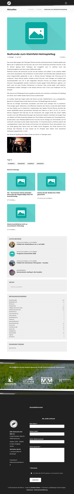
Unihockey (40, 163)
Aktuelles (42, 198)
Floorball (39, 9)
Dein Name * (47, 425)
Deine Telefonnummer (47, 440)
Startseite (31, 9)
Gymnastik (12, 315)
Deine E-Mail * (47, 433)
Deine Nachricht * (47, 454)
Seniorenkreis (21, 270)
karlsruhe (21, 163)
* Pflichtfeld (33, 468)
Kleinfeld (31, 163)
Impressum (13, 460)
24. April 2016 (18, 57)
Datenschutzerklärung (41, 490)
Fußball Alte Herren (30, 242)
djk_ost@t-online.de (48, 418)
